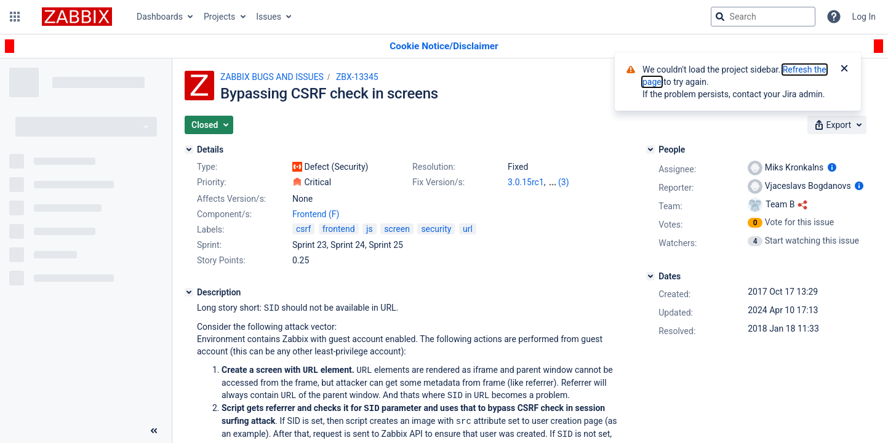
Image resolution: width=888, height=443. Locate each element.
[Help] (834, 16)
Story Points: (221, 260)
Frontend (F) (315, 214)
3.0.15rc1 (526, 182)
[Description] (189, 292)
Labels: (210, 229)
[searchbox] (763, 16)
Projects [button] (219, 17)
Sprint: (209, 245)
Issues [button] (268, 17)
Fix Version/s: (438, 182)
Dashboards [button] (160, 17)
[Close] (844, 69)
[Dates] (650, 276)
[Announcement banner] (444, 46)
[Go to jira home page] (77, 16)
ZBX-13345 (357, 77)
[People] (650, 149)
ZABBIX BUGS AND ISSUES (272, 77)
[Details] (189, 149)
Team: (670, 206)
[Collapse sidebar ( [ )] (154, 430)
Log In (864, 17)
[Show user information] (832, 167)
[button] (14, 16)
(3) (563, 182)
